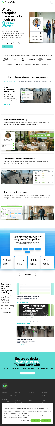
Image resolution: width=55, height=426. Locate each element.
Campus (30, 400)
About (43, 395)
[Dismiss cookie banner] (50, 406)
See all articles (7, 312)
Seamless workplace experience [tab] (25, 81)
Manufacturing (18, 400)
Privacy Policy (26, 413)
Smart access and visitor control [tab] (9, 81)
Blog (29, 395)
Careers (43, 402)
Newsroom (31, 402)
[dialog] (27, 413)
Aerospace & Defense (19, 395)
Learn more (7, 104)
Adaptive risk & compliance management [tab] (43, 81)
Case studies (31, 398)
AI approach (44, 398)
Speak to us (7, 47)
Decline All (46, 420)
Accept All (35, 420)
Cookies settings (25, 420)
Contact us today (27, 373)
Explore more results (27, 274)
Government (17, 398)
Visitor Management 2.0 (7, 395)
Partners (44, 400)
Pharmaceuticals (18, 402)
